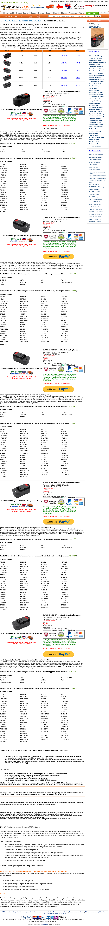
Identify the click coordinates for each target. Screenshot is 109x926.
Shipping (73, 1)
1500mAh (64, 55)
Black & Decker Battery (95, 60)
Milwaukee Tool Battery (95, 99)
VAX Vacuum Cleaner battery (96, 137)
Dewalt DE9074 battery (95, 159)
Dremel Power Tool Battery (96, 73)
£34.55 (78, 70)
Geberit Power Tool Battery (96, 81)
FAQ (67, 1)
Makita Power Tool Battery (96, 92)
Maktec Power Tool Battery (96, 94)
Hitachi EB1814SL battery (95, 199)
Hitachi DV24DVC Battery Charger (97, 178)
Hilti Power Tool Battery (95, 111)
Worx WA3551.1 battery (95, 221)
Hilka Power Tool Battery (95, 109)
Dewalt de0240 (93, 164)
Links (106, 1)
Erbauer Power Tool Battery (96, 75)
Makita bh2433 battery (94, 206)
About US (54, 1)
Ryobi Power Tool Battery (96, 124)
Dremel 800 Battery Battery (96, 211)
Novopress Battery (94, 105)
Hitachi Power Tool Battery (96, 107)
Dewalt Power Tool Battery (96, 66)
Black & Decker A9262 (94, 192)
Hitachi (56, 13)
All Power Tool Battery (95, 146)
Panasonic (73, 13)
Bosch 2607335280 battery (96, 157)
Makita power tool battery (60, 912)
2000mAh (64, 70)
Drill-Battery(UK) (44, 924)
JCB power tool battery (92, 912)
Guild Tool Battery (94, 86)
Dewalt (41, 13)
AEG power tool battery (9, 912)
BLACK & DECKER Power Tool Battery (31, 21)
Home (5, 13)
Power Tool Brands (94, 51)
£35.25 (78, 63)
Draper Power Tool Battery (96, 71)
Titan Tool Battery (93, 135)
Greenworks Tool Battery (95, 83)
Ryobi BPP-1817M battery (95, 219)
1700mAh (64, 63)
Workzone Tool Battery (95, 144)
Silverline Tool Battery (95, 131)
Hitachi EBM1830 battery (95, 202)
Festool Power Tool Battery (96, 79)
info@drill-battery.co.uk (95, 27)
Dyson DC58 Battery (94, 194)
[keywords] (71, 16)
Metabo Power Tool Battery (96, 96)
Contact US (61, 1)
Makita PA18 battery (94, 167)
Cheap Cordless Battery (95, 150)
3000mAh (64, 78)
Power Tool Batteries (11, 21)
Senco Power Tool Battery (96, 126)
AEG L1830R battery (94, 184)
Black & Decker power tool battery (27, 912)
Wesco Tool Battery (94, 139)
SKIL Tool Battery (93, 133)
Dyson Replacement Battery (96, 68)
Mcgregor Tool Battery (95, 101)
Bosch (33, 13)
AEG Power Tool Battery (95, 56)
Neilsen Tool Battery (94, 103)
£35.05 (78, 78)
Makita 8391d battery (94, 169)
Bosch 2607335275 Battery (96, 154)
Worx (81, 13)
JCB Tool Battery (93, 88)
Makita (63, 13)
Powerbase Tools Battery (95, 120)
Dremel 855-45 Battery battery (96, 214)
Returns (79, 1)
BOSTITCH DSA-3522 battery (96, 187)
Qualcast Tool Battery (95, 122)
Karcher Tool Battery (94, 90)
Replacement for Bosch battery (97, 62)
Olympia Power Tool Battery (96, 114)
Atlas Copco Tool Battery (95, 58)
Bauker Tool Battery (94, 64)
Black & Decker (22, 13)
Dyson (48, 13)
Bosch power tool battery (45, 912)
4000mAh (64, 85)
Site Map (100, 1)
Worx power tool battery (58, 913)
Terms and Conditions (89, 1)
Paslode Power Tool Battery (96, 116)
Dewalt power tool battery (76, 912)
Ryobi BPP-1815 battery (95, 216)
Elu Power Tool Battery (95, 77)
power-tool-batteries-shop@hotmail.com (94, 25)
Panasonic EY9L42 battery (95, 209)
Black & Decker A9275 (94, 189)
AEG (12, 13)
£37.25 (78, 85)
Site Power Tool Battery (95, 129)
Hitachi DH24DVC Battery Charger (97, 175)
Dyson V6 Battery (93, 197)
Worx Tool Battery (94, 141)
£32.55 (78, 55)
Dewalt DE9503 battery (95, 162)
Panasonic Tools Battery (95, 118)
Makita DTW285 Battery (95, 204)
